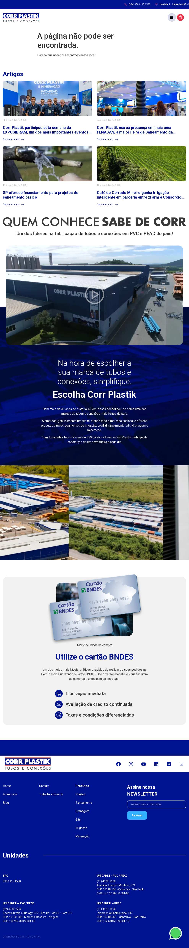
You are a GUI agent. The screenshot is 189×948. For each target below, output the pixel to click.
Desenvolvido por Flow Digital (22, 937)
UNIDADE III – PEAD (109, 903)
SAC (5, 875)
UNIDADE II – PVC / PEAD (18, 903)
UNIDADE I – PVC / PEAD (112, 875)
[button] (172, 17)
